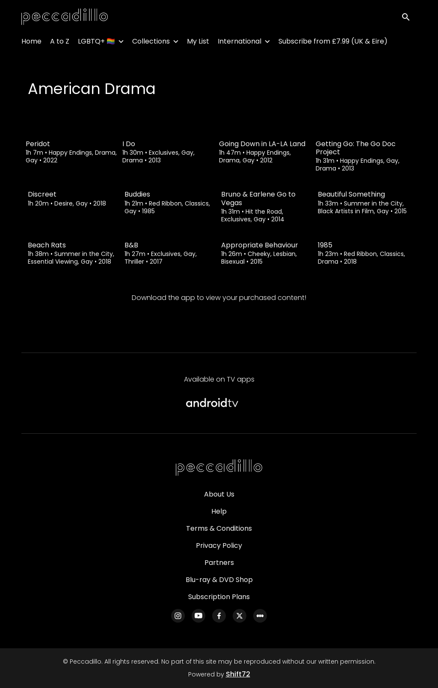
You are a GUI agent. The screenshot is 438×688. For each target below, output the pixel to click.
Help (219, 511)
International (239, 43)
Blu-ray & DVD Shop (219, 580)
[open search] (409, 18)
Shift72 (238, 674)
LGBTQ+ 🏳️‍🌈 (96, 43)
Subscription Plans (219, 597)
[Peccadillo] (219, 467)
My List (198, 43)
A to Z (59, 43)
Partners (219, 562)
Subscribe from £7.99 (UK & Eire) (333, 43)
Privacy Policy (219, 545)
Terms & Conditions (219, 528)
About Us (219, 494)
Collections (151, 43)
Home (31, 43)
